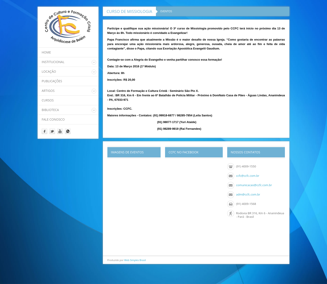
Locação (49, 71)
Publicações (52, 81)
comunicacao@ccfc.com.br (254, 185)
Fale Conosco (53, 119)
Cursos (48, 100)
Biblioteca (50, 110)
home (46, 52)
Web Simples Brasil (135, 260)
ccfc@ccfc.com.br (247, 176)
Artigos (48, 90)
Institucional (53, 62)
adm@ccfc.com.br (248, 194)
